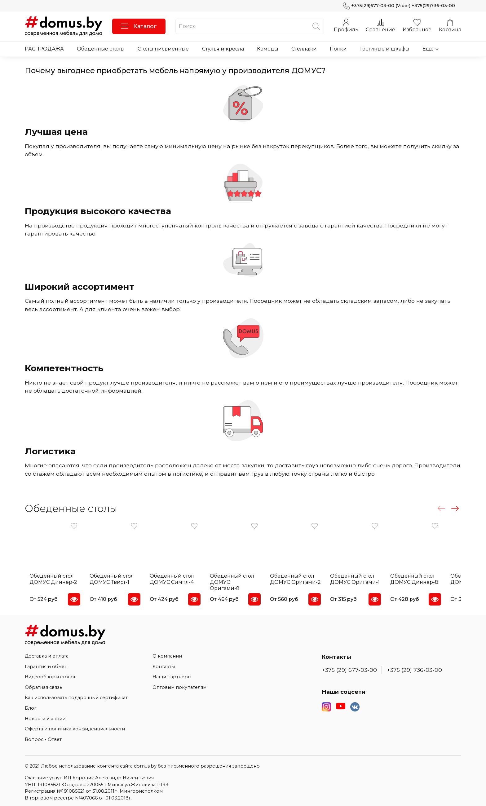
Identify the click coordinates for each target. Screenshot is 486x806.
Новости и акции (45, 716)
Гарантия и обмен (46, 664)
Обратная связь (43, 684)
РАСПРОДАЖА (44, 49)
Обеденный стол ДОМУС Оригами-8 (241, 582)
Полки (338, 49)
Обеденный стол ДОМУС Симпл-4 (174, 582)
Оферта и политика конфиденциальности (75, 726)
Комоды (267, 49)
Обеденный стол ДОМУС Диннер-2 (49, 582)
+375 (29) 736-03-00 (414, 667)
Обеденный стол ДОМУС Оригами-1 (368, 582)
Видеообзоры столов (51, 674)
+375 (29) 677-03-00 (349, 667)
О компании (167, 653)
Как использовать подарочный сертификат (76, 695)
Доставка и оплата (46, 653)
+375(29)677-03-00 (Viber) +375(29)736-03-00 (399, 5)
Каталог (139, 26)
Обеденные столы (101, 49)
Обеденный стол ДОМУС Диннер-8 (431, 582)
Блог (30, 705)
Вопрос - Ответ (43, 736)
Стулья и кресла (223, 49)
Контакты (163, 664)
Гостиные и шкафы (384, 49)
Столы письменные (163, 49)
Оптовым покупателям (179, 684)
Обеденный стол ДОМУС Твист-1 (110, 582)
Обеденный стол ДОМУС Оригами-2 (305, 582)
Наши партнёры (171, 674)
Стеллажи (304, 49)
